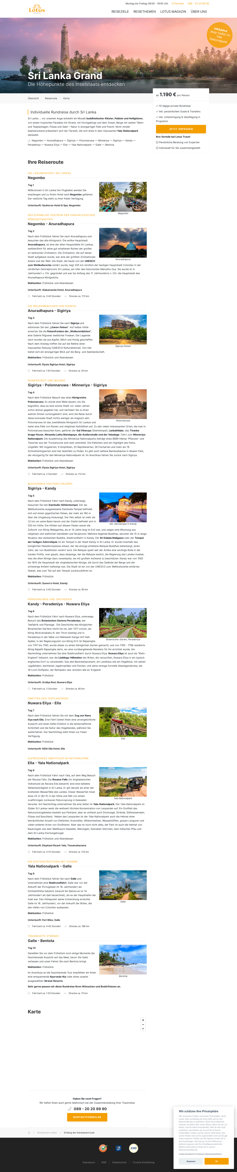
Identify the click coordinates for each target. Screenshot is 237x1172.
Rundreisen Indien (47, 1132)
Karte (66, 98)
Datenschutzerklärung (213, 1153)
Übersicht (33, 98)
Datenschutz (119, 1162)
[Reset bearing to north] (143, 1029)
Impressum (89, 1162)
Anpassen (191, 1161)
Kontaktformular (87, 1117)
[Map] (87, 1050)
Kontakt (178, 3)
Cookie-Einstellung (143, 1162)
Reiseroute (51, 98)
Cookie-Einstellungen (187, 1153)
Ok (216, 1161)
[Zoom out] (143, 1024)
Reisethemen (144, 11)
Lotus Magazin (173, 11)
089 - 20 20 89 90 (198, 3)
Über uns (199, 11)
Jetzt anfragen (181, 128)
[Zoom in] (143, 1020)
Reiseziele (120, 11)
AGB (103, 1162)
